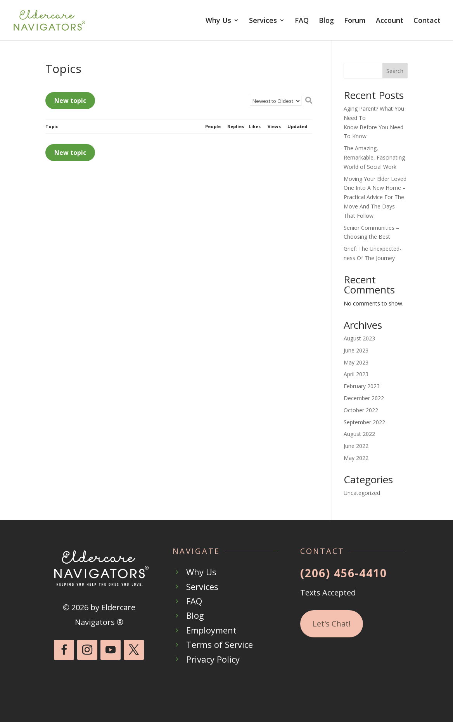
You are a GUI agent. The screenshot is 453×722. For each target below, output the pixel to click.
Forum (355, 21)
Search (394, 71)
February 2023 (362, 386)
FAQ (302, 21)
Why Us (218, 21)
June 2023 (356, 350)
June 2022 (356, 446)
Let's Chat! (332, 623)
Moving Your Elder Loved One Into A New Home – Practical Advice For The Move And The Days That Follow (375, 197)
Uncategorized (362, 492)
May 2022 (356, 458)
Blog (326, 21)
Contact (427, 21)
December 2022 (364, 398)
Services (263, 21)
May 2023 (356, 362)
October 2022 (361, 410)
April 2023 (356, 374)
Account (389, 21)
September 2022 (364, 422)
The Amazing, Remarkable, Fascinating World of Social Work (374, 157)
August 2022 (359, 433)
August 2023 (359, 338)
